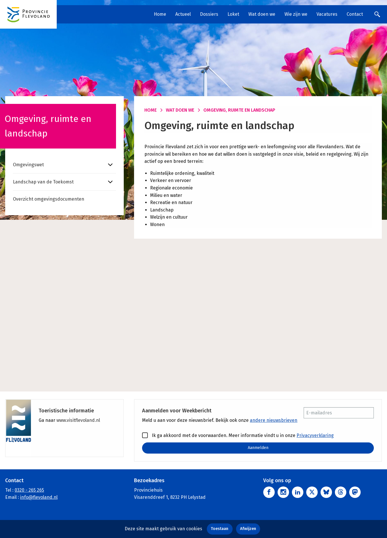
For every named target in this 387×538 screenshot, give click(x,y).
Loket (233, 14)
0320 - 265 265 (29, 490)
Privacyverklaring (315, 435)
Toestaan (219, 528)
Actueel (183, 14)
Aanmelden (258, 447)
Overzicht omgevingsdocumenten (48, 199)
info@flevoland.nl (39, 497)
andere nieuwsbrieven (273, 420)
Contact (355, 14)
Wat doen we (261, 14)
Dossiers (209, 14)
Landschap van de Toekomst (43, 182)
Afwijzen (248, 528)
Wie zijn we (295, 14)
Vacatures (327, 14)
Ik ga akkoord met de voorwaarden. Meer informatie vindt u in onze (238, 435)
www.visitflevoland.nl (78, 420)
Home (160, 14)
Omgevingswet (28, 164)
